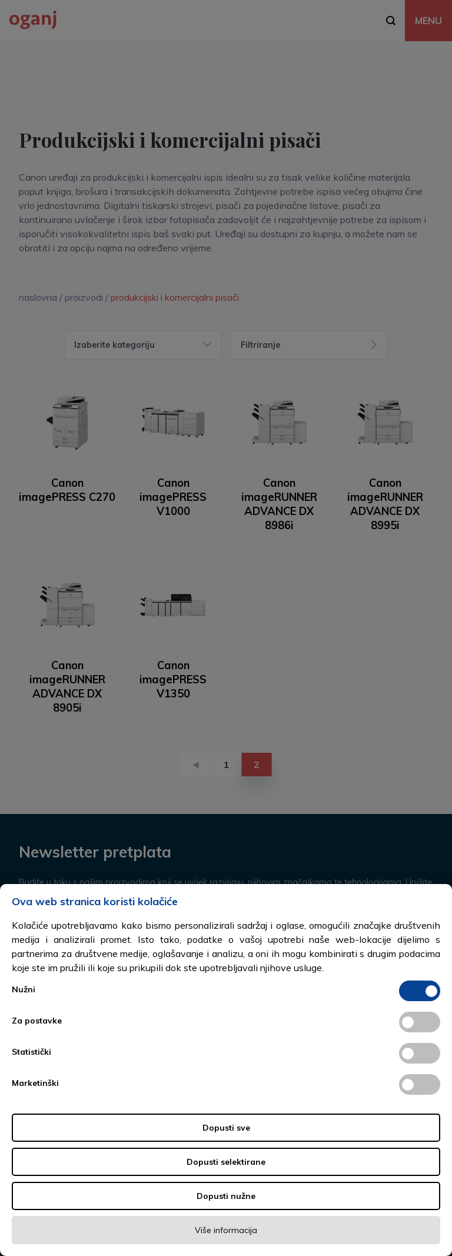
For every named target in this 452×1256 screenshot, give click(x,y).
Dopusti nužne (226, 1196)
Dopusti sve (226, 1127)
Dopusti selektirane (226, 1162)
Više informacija (226, 1230)
